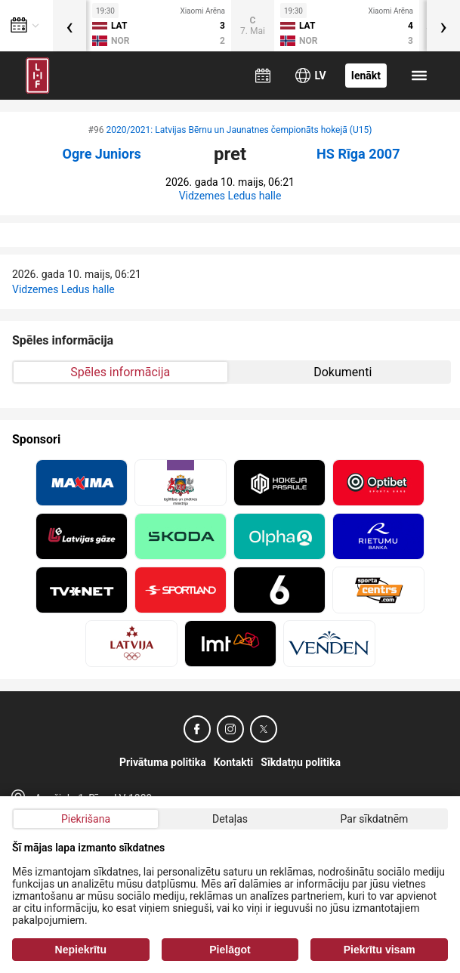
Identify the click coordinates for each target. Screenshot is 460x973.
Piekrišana (85, 819)
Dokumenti (342, 372)
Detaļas (230, 819)
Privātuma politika (162, 762)
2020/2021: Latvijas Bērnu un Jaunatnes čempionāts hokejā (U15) (239, 130)
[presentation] (69, 25)
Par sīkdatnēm (375, 819)
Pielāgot (229, 950)
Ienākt (366, 76)
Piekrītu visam (379, 950)
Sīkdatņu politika (301, 762)
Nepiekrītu (81, 950)
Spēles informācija (120, 372)
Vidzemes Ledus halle (230, 196)
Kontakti (234, 762)
